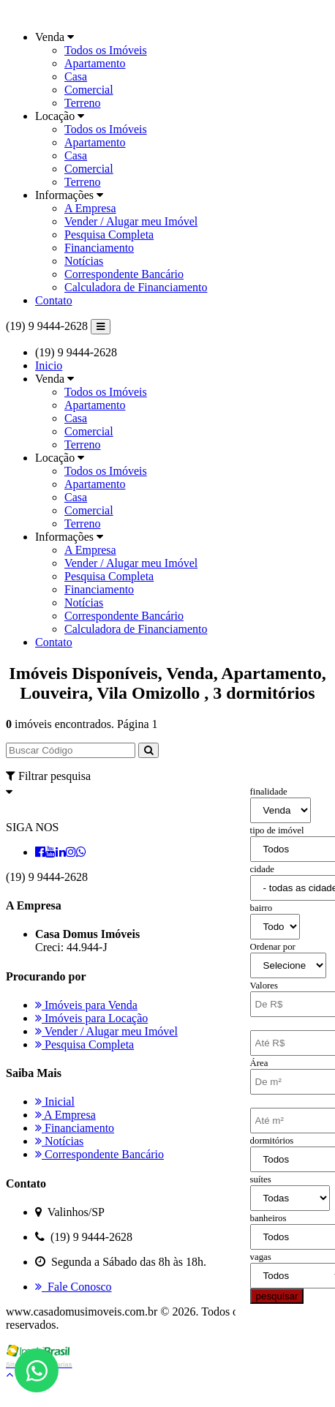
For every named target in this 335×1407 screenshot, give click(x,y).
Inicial (55, 1101)
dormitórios (272, 1141)
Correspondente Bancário (124, 274)
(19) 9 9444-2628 (47, 326)
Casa (75, 76)
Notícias (83, 261)
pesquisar (277, 1296)
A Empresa (90, 208)
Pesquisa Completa (109, 234)
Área (259, 1063)
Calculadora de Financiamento (135, 287)
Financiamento (99, 247)
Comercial (88, 89)
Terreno (82, 103)
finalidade (268, 792)
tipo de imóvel (277, 830)
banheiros (268, 1218)
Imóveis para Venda (86, 1005)
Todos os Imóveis (105, 50)
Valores (264, 985)
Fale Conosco (73, 1286)
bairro (261, 908)
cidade (262, 869)
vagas (260, 1257)
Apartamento (95, 63)
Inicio (48, 365)
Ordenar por (273, 947)
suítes (260, 1179)
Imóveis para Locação (91, 1018)
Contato (53, 300)
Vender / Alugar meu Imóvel (130, 221)
